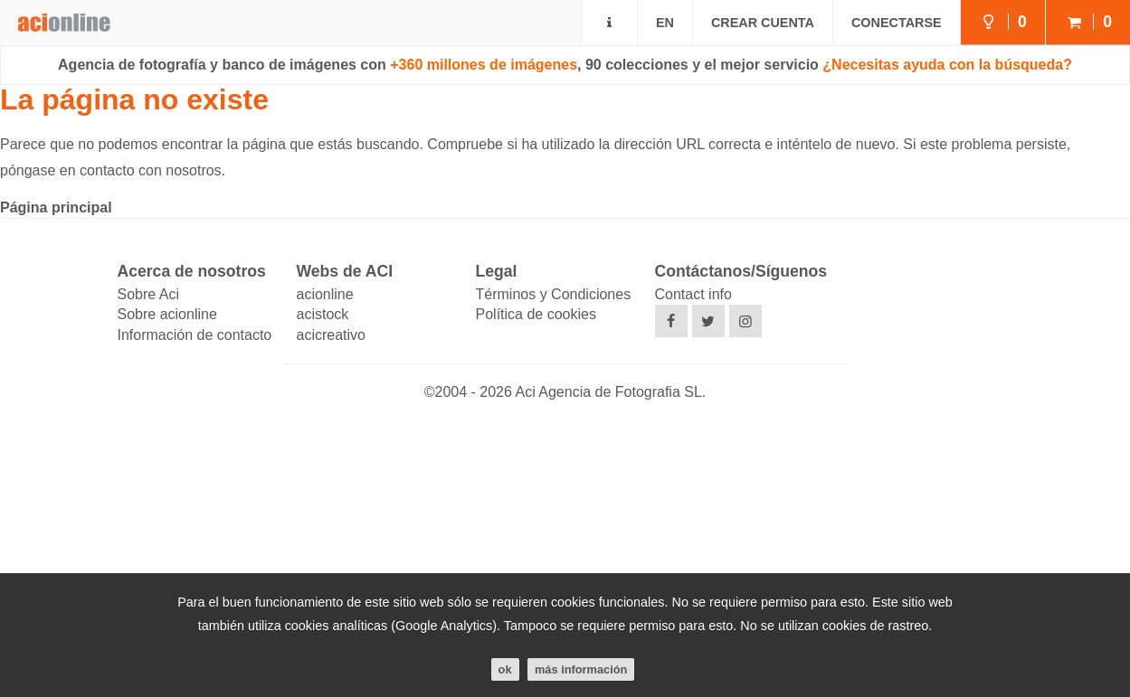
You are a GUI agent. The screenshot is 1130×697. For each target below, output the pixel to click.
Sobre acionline (167, 314)
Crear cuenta (762, 22)
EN (665, 22)
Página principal (56, 207)
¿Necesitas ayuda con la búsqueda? (947, 64)
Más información (581, 669)
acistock (323, 314)
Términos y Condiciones (553, 294)
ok (505, 669)
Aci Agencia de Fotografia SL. (610, 392)
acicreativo (331, 335)
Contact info (693, 294)
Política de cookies (536, 314)
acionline (325, 294)
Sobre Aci (148, 294)
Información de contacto (195, 335)
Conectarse (896, 22)
